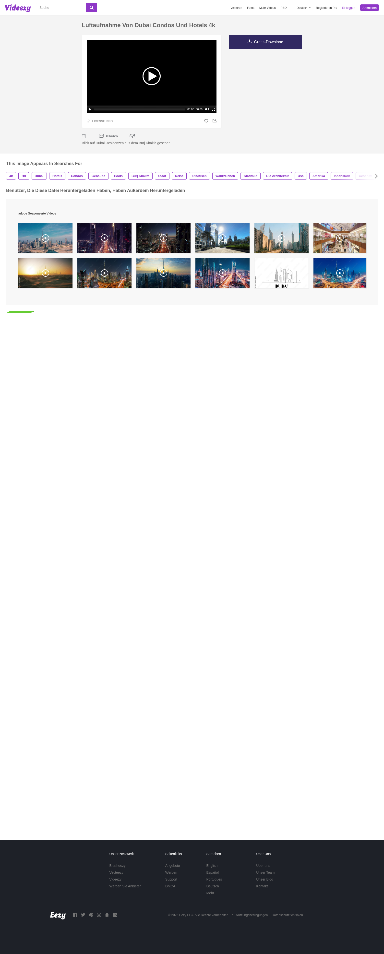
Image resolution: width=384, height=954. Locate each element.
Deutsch (212, 886)
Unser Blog (264, 879)
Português (214, 879)
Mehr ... (212, 893)
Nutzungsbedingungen (252, 915)
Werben (171, 872)
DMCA (170, 886)
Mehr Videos (267, 8)
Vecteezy (116, 872)
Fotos (250, 8)
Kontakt (262, 886)
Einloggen (348, 8)
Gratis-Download (268, 42)
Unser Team (265, 872)
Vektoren (236, 8)
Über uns (263, 866)
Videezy (115, 879)
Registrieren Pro (326, 8)
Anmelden (369, 8)
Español (212, 872)
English (211, 866)
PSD (284, 8)
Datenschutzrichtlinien (287, 915)
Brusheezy (117, 866)
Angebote (172, 866)
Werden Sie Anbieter (125, 886)
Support (171, 879)
